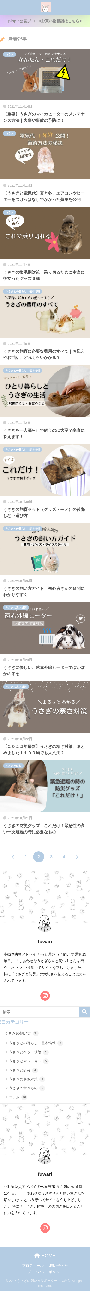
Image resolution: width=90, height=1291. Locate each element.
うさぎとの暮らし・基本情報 (23, 291)
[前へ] (13, 856)
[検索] (84, 1012)
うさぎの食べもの (27, 1088)
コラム (9, 54)
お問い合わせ (57, 1265)
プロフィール (33, 1265)
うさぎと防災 (13, 765)
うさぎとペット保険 (29, 1052)
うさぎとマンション (29, 1061)
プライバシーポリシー (45, 1272)
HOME (45, 1255)
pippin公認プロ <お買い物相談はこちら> (45, 21)
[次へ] (76, 856)
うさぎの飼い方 (21, 1033)
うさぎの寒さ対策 (16, 607)
